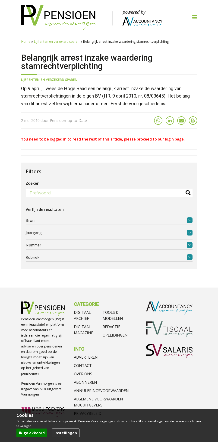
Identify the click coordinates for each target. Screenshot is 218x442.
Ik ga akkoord (32, 432)
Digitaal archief (82, 315)
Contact (83, 365)
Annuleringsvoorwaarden (101, 390)
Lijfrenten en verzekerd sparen (56, 41)
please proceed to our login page (154, 139)
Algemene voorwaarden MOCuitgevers (98, 402)
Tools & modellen (113, 315)
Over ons (83, 374)
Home (25, 41)
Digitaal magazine (83, 329)
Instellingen (65, 432)
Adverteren (86, 357)
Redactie (111, 326)
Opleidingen (115, 335)
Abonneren (85, 382)
